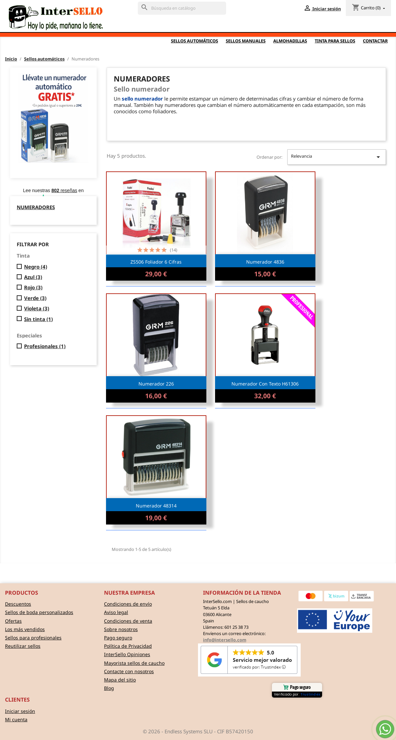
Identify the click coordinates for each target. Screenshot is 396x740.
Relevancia (336, 157)
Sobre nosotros (121, 629)
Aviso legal (116, 612)
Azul (33, 277)
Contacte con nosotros (129, 671)
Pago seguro (118, 637)
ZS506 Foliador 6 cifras (156, 262)
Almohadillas (290, 41)
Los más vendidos (25, 629)
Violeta (36, 308)
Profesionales (45, 346)
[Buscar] (182, 8)
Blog (109, 688)
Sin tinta (38, 319)
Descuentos (18, 604)
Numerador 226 (156, 384)
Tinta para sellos (335, 41)
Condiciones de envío (128, 604)
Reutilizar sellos (22, 646)
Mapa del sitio (120, 680)
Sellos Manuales (246, 41)
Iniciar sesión (20, 711)
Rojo (33, 287)
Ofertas (13, 621)
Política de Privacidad (128, 646)
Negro (35, 267)
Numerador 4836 (265, 262)
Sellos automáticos (194, 41)
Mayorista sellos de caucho (134, 663)
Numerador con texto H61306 (265, 384)
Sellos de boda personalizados (39, 612)
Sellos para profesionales (33, 637)
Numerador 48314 (156, 505)
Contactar (375, 41)
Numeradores (36, 207)
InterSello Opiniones (127, 654)
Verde (35, 298)
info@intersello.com (224, 640)
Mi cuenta (16, 719)
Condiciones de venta (128, 621)
